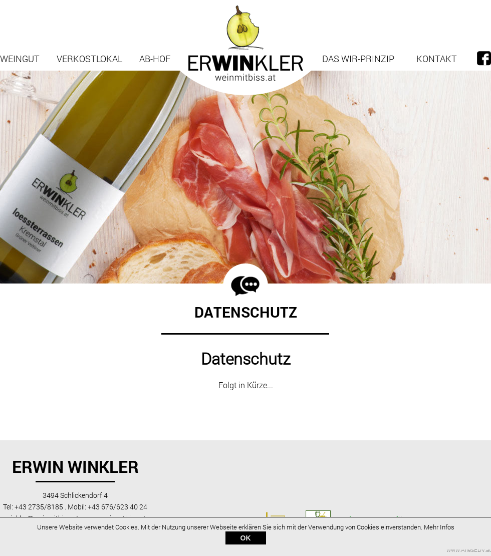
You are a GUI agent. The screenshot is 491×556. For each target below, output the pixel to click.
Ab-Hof (154, 59)
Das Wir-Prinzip (358, 59)
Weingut (20, 59)
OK (245, 539)
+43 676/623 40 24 (117, 506)
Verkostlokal (89, 59)
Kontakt (436, 59)
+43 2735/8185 (39, 506)
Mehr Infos (439, 527)
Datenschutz (246, 358)
